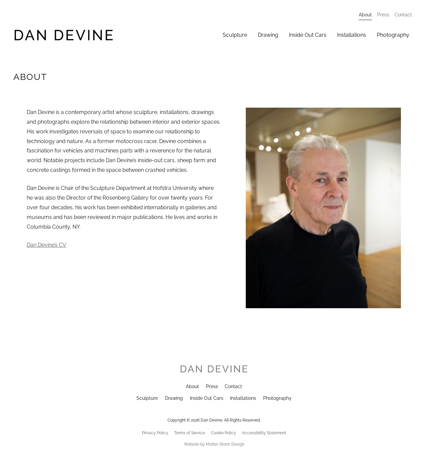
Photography (277, 398)
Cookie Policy (223, 433)
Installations (243, 398)
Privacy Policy (155, 433)
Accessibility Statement (264, 433)
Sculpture (147, 398)
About (192, 386)
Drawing (174, 398)
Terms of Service (189, 433)
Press (212, 386)
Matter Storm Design (225, 444)
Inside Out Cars (206, 398)
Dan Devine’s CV (46, 245)
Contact (233, 386)
